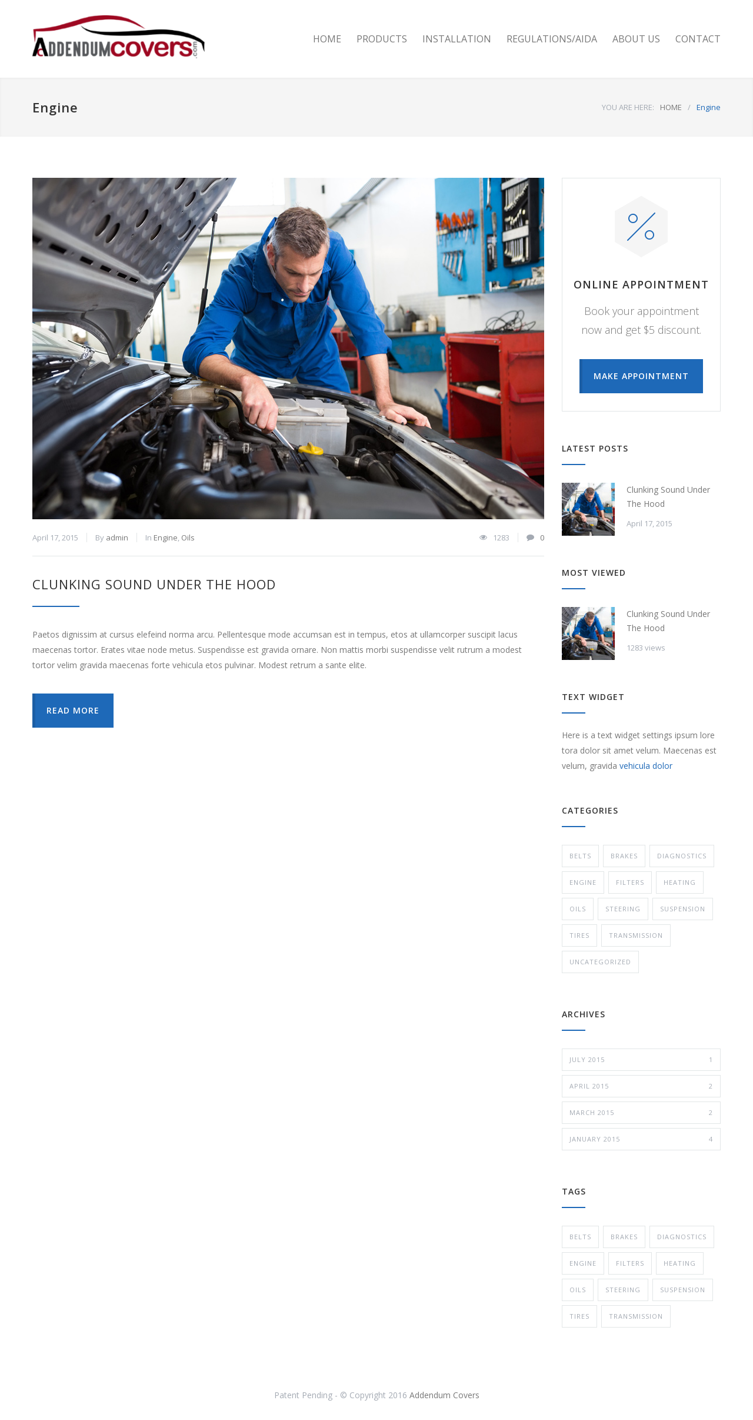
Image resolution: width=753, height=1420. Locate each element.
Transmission (636, 935)
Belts (580, 855)
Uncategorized (600, 961)
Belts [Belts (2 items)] (580, 1236)
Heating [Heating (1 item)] (680, 1263)
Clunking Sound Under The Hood (154, 584)
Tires (579, 935)
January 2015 (641, 1139)
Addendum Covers (444, 1395)
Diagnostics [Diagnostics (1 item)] (682, 1236)
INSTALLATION (456, 38)
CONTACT (698, 38)
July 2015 (641, 1059)
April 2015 (641, 1086)
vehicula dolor (645, 765)
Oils (188, 537)
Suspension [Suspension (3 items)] (682, 1289)
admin (117, 537)
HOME (327, 38)
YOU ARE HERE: (628, 107)
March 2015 (641, 1112)
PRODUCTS (381, 38)
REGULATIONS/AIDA (552, 38)
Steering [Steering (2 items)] (623, 1289)
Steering (623, 908)
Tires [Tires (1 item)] (579, 1316)
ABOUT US (636, 38)
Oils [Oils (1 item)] (577, 1289)
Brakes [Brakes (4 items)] (624, 1236)
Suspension (682, 908)
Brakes (624, 855)
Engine (166, 537)
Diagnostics (682, 855)
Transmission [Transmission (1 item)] (636, 1316)
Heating (680, 882)
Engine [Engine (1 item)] (583, 1263)
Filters (630, 882)
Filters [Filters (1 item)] (630, 1263)
